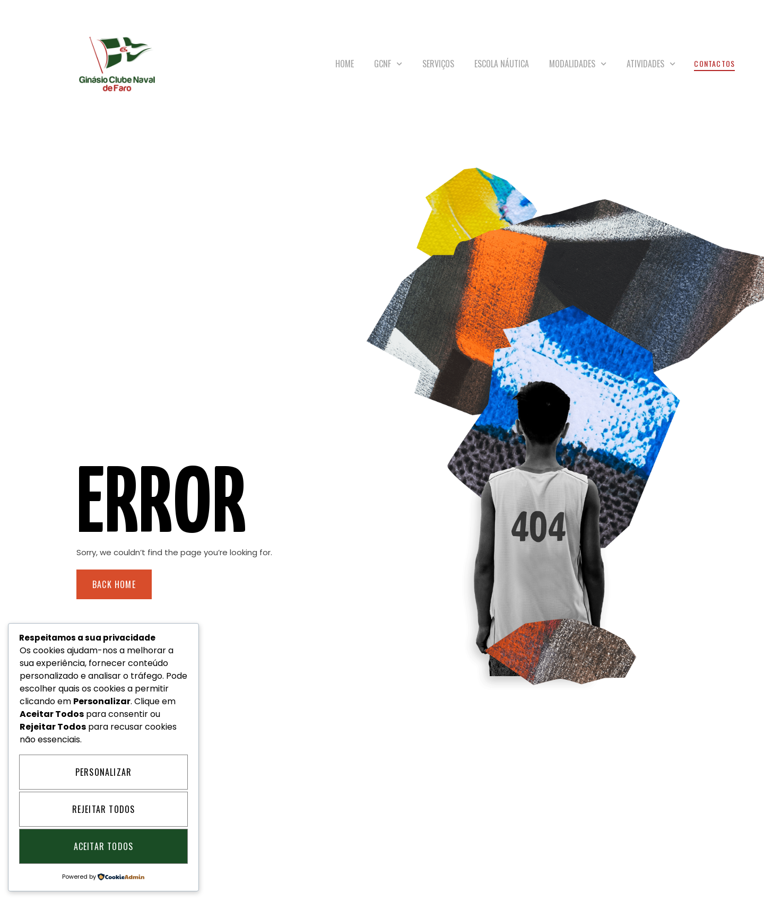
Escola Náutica (501, 63)
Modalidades (577, 64)
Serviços (438, 63)
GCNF (388, 64)
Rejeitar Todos (103, 809)
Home (344, 63)
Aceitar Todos (104, 846)
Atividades (651, 64)
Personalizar (103, 772)
